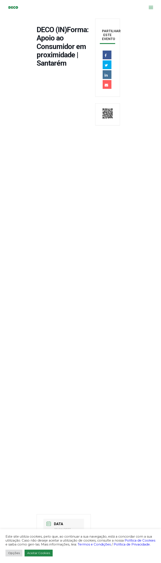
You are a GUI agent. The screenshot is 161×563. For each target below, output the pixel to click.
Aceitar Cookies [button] (38, 553)
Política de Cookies (140, 540)
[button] (151, 7)
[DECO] (13, 7)
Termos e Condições (94, 544)
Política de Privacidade (132, 544)
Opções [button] (14, 553)
